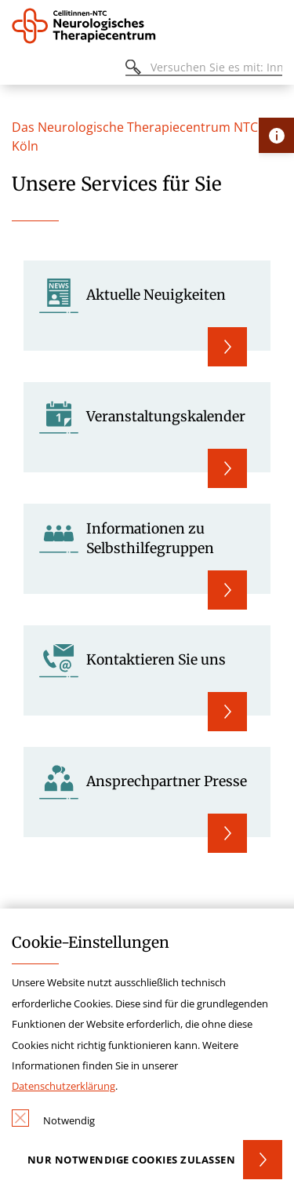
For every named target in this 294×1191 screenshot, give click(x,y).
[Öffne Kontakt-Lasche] (276, 135)
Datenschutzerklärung (63, 1086)
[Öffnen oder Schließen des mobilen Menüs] (20, 69)
